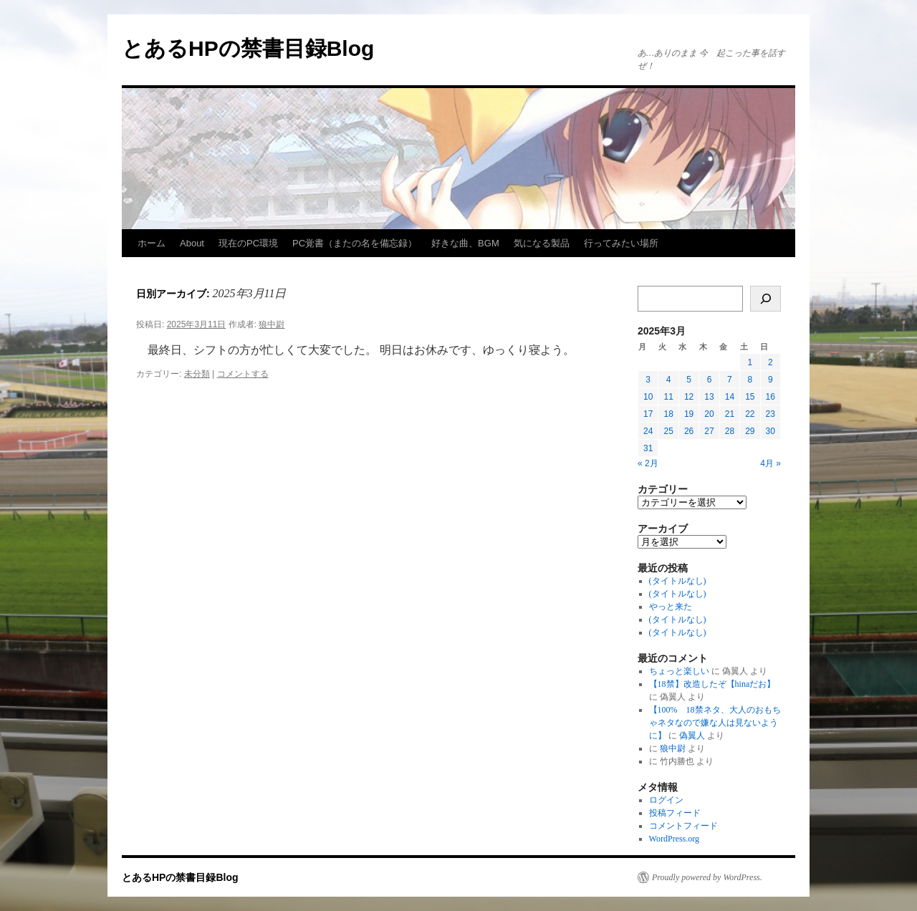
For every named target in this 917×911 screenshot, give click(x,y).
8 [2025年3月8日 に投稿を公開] (749, 380)
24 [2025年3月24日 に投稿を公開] (648, 431)
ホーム (151, 243)
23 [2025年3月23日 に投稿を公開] (770, 414)
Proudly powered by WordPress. (707, 877)
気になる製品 (542, 243)
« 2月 (648, 463)
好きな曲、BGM (465, 243)
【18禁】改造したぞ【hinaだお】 (712, 684)
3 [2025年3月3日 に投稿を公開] (647, 380)
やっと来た (670, 607)
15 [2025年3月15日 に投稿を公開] (749, 397)
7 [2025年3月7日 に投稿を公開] (729, 380)
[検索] (765, 299)
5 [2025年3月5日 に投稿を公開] (688, 380)
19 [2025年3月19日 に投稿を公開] (688, 414)
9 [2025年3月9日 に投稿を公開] (770, 380)
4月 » (770, 463)
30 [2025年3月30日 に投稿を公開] (770, 431)
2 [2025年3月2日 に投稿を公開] (770, 362)
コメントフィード (683, 826)
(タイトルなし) (677, 581)
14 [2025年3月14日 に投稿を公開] (729, 397)
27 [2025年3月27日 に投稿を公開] (709, 431)
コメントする (243, 374)
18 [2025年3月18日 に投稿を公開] (668, 414)
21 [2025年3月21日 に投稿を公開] (729, 414)
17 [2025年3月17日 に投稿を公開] (648, 414)
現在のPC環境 (248, 243)
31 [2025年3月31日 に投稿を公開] (648, 448)
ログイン (666, 800)
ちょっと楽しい (679, 671)
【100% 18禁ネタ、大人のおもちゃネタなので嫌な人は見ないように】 (715, 723)
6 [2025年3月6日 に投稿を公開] (709, 380)
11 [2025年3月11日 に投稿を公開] (668, 397)
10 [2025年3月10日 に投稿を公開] (648, 397)
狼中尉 (271, 324)
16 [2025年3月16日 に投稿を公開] (770, 397)
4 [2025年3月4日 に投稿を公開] (668, 380)
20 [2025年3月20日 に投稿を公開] (709, 414)
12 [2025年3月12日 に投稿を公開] (688, 397)
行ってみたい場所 (621, 243)
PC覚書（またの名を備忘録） (354, 243)
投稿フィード (675, 813)
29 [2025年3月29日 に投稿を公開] (749, 431)
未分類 (197, 374)
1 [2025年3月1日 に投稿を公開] (749, 362)
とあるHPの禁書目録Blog (248, 48)
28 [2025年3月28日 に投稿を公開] (729, 431)
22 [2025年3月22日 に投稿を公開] (749, 414)
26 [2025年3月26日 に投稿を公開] (688, 431)
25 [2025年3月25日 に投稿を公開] (668, 431)
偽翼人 (692, 736)
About (192, 243)
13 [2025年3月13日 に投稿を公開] (709, 397)
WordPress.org (674, 839)
